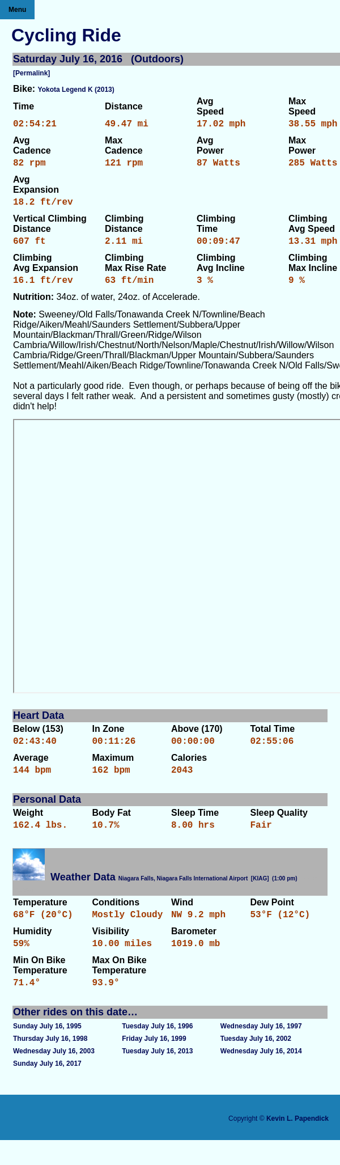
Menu (17, 10)
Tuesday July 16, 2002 (255, 1063)
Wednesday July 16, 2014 (261, 1076)
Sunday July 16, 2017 (47, 1088)
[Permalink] (31, 73)
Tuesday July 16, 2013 (157, 1076)
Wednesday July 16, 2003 (54, 1076)
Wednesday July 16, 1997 (261, 1051)
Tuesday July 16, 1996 (157, 1051)
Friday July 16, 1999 (154, 1063)
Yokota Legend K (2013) (76, 90)
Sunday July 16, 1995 (47, 1051)
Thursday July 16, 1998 (50, 1063)
